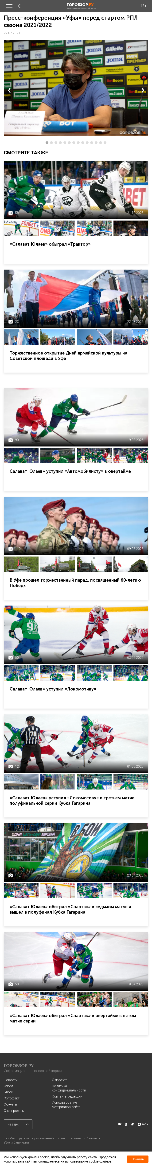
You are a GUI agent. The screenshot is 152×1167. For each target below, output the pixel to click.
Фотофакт (11, 1098)
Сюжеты (10, 1104)
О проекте (59, 1080)
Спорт (8, 1086)
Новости (11, 1080)
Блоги (8, 1092)
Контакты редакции (67, 1096)
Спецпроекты (14, 1111)
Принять (138, 1159)
